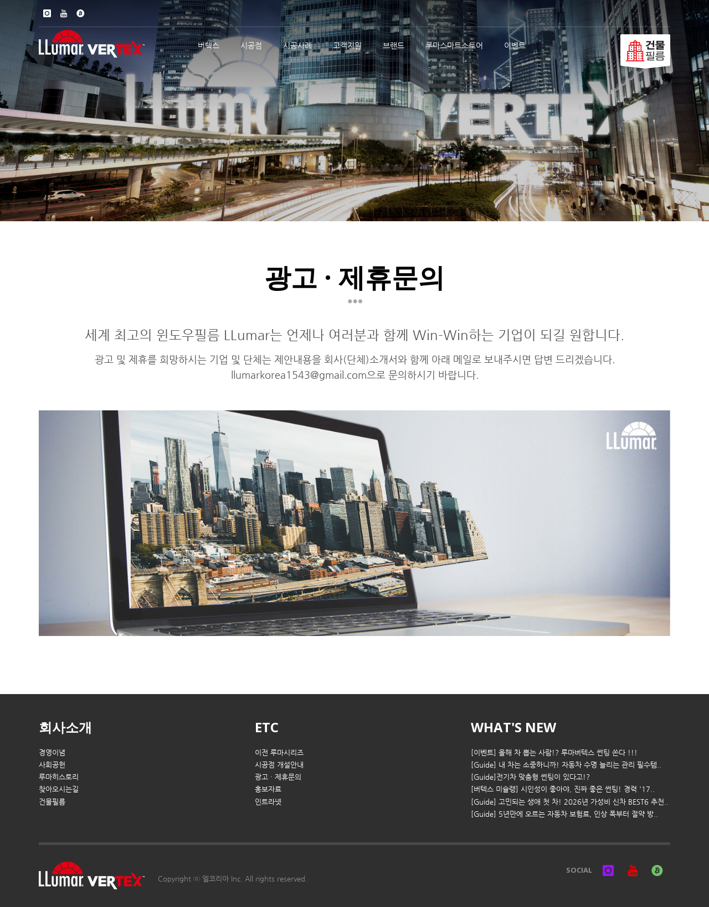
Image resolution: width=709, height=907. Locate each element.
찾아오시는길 (59, 789)
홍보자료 (268, 789)
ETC (267, 727)
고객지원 (347, 45)
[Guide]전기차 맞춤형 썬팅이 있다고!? (530, 777)
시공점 (251, 45)
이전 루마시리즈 (279, 752)
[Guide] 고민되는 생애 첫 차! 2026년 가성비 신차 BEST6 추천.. (570, 801)
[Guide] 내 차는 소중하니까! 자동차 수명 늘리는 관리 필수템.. (566, 764)
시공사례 (297, 45)
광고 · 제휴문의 (278, 777)
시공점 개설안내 (279, 764)
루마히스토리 (59, 777)
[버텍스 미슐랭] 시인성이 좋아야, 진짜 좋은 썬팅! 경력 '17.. (563, 789)
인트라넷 (268, 801)
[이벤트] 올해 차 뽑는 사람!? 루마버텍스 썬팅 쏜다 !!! (554, 752)
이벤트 (515, 45)
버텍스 (208, 45)
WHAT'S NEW (513, 727)
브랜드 (393, 45)
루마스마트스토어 (454, 45)
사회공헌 (52, 764)
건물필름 (52, 801)
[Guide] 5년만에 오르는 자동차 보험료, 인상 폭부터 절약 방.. (564, 814)
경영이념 (52, 752)
